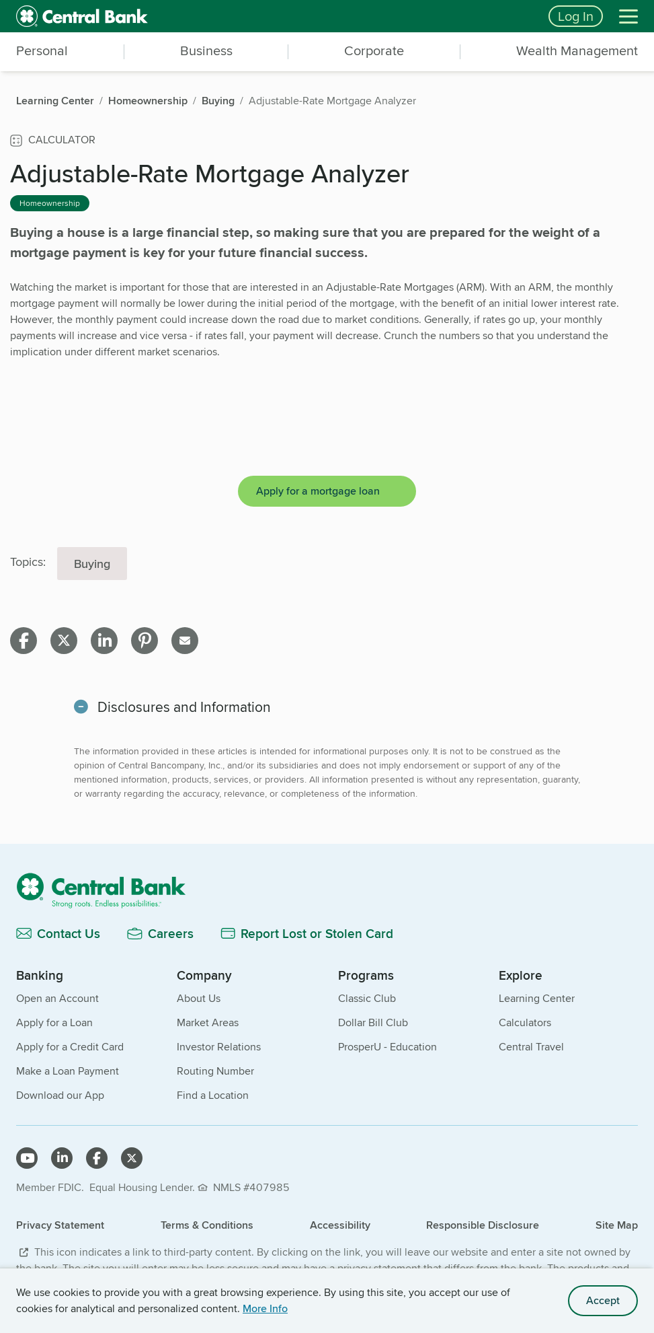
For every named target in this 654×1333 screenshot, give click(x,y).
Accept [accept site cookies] (603, 1300)
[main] (327, 520)
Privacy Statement (60, 1225)
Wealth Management (577, 50)
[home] (274, 16)
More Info (265, 1308)
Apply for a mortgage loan (318, 491)
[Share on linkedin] (104, 640)
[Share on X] (63, 640)
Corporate (374, 50)
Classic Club (367, 998)
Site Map (617, 1225)
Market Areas (208, 1022)
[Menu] (628, 16)
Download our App (60, 1095)
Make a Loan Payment (67, 1071)
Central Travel (531, 1046)
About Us (198, 998)
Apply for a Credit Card (70, 1046)
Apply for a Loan (54, 1022)
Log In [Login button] (576, 16)
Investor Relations (219, 1046)
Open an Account (57, 998)
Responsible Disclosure (482, 1225)
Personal (42, 50)
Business (206, 50)
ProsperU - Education (387, 1046)
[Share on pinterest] (144, 640)
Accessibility (340, 1225)
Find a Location (213, 1095)
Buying (92, 563)
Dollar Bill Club (373, 1022)
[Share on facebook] (23, 640)
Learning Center (537, 998)
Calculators (525, 1022)
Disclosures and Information (184, 707)
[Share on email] (184, 640)
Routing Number (215, 1071)
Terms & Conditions (207, 1225)
